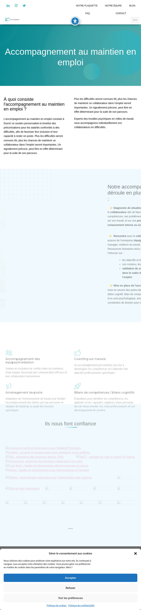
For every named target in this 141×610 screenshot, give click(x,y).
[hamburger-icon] (135, 20)
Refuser (70, 588)
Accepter (70, 578)
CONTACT (121, 13)
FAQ (87, 13)
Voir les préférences (70, 598)
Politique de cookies (56, 605)
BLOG (132, 5)
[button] (135, 553)
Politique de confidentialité (81, 605)
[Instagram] (16, 5)
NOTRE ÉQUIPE (113, 5)
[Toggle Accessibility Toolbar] (75, 21)
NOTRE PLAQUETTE (87, 5)
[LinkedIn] (8, 5)
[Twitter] (24, 5)
